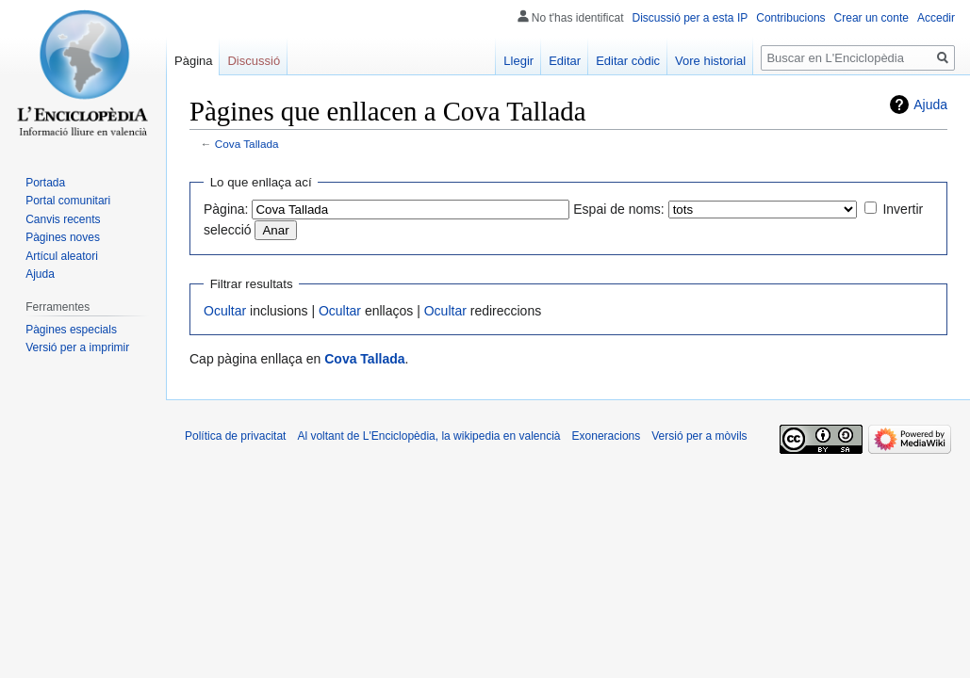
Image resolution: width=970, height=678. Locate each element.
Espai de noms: (619, 209)
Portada (45, 182)
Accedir (936, 17)
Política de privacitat (235, 436)
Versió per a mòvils (699, 436)
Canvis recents (62, 219)
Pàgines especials (71, 329)
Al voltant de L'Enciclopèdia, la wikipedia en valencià (428, 436)
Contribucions (790, 17)
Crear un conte (871, 17)
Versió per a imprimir (77, 347)
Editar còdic (628, 61)
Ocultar (225, 310)
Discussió (253, 61)
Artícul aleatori (61, 256)
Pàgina (193, 61)
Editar (565, 61)
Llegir (518, 61)
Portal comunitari (67, 200)
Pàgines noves (62, 237)
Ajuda (930, 104)
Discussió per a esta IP (690, 17)
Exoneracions (606, 436)
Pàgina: (226, 209)
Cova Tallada (247, 143)
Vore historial (710, 61)
